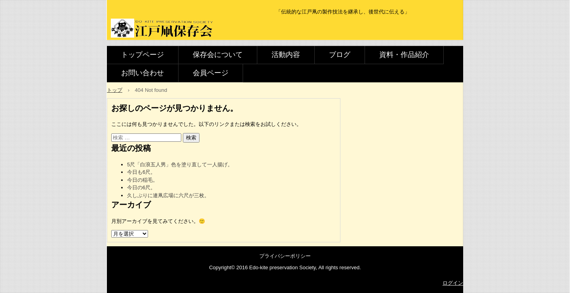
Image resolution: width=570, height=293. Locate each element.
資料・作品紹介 (404, 55)
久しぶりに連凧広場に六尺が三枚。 (168, 195)
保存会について (218, 55)
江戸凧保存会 (163, 28)
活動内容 (286, 55)
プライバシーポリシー (285, 256)
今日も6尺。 (141, 172)
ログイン (453, 283)
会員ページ (210, 73)
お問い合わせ (142, 73)
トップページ (142, 55)
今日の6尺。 (141, 187)
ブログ (339, 55)
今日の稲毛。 (142, 180)
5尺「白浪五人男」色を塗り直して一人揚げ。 (180, 164)
